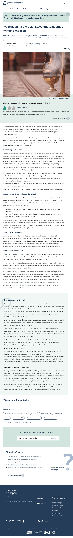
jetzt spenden (58, 498)
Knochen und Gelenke (33, 418)
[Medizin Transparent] (13, 3)
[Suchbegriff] (38, 438)
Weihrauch (28, 422)
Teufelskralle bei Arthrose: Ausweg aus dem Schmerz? (25, 456)
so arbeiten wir (63, 118)
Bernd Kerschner (14, 46)
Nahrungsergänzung (50, 418)
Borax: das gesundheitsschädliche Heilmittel (22, 462)
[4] (59, 246)
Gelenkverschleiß (18, 418)
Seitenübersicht (57, 516)
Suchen (54, 438)
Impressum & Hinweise (56, 509)
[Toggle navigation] (68, 2)
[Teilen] (67, 48)
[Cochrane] (10, 521)
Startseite (4, 9)
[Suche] (64, 3)
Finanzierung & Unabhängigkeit (57, 504)
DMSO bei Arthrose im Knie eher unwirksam (22, 465)
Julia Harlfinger (36, 44)
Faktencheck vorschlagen (57, 468)
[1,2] (12, 354)
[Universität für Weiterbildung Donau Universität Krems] (20, 522)
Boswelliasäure (57, 413)
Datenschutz (56, 513)
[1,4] (12, 241)
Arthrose (34, 413)
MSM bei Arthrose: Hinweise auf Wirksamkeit (22, 459)
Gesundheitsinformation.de (24, 285)
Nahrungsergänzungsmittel (13, 422)
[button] (34, 401)
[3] (30, 268)
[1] (32, 143)
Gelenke (7, 418)
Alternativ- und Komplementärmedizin (16, 413)
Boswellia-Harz (44, 413)
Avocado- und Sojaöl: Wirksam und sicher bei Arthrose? (25, 467)
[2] (17, 134)
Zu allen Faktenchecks (15, 475)
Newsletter (41, 504)
